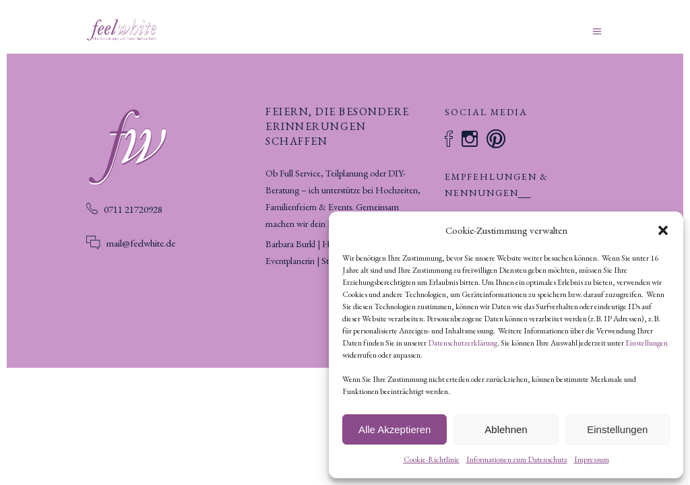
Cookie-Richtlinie (432, 459)
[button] (663, 230)
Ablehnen (505, 429)
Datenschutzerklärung (462, 342)
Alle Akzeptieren (394, 429)
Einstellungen (646, 342)
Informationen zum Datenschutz (516, 459)
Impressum (591, 459)
